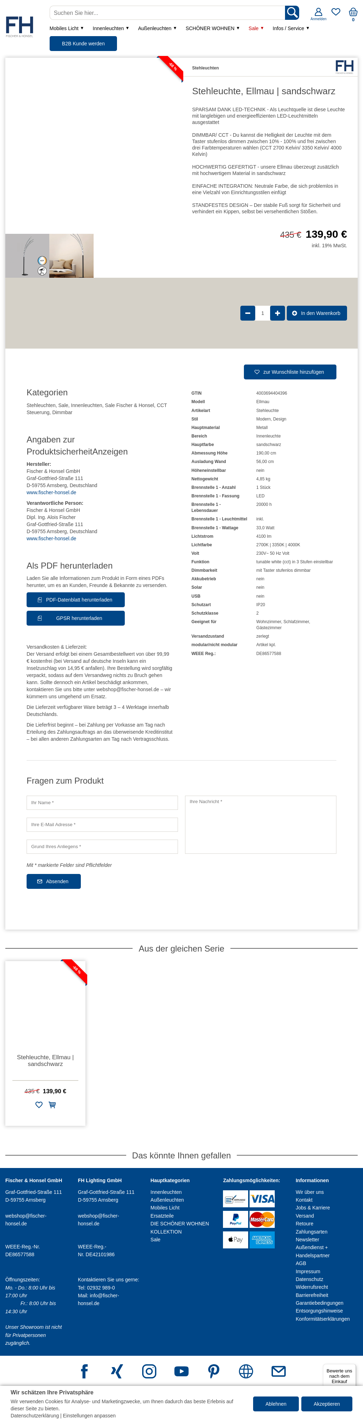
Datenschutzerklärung (35, 1415)
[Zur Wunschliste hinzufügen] (39, 1106)
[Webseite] (246, 1372)
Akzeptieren (327, 1404)
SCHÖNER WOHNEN (210, 28)
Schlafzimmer (296, 621)
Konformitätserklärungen (323, 1319)
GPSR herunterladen (79, 618)
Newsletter (307, 1239)
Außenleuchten (154, 28)
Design (279, 419)
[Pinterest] (214, 1372)
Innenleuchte (268, 436)
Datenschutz (309, 1279)
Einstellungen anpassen (89, 1415)
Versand (305, 1216)
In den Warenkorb (320, 313)
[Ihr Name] (102, 803)
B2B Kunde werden (83, 43)
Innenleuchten (108, 28)
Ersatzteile (162, 1216)
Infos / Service (288, 28)
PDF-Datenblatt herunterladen (79, 600)
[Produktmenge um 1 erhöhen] (277, 313)
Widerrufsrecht (312, 1287)
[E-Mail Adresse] (279, 1372)
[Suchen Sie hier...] (168, 13)
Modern (263, 419)
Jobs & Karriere (313, 1208)
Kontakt (304, 1200)
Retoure (304, 1223)
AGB (301, 1263)
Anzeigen (110, 451)
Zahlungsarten (312, 1232)
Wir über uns (310, 1192)
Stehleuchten (41, 405)
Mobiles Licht (64, 28)
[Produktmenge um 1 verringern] (247, 313)
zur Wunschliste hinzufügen (293, 372)
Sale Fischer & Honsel (129, 405)
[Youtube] (181, 1372)
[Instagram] (149, 1372)
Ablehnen (276, 1404)
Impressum (308, 1271)
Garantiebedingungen (320, 1303)
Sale (253, 28)
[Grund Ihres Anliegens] (102, 847)
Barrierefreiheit (312, 1295)
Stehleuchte (267, 410)
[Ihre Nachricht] (260, 825)
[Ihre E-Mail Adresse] (102, 825)
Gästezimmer (268, 627)
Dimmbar (62, 412)
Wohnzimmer (268, 621)
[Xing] (117, 1372)
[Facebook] (84, 1372)
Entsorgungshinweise (319, 1311)
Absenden (57, 881)
